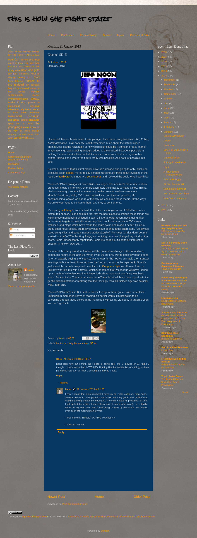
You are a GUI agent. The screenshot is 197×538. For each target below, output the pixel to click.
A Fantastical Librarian (174, 312)
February (169, 127)
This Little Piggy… (173, 179)
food (36, 77)
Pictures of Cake (140, 35)
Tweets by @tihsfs (18, 187)
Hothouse (169, 145)
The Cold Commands (175, 198)
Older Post (142, 497)
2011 (164, 210)
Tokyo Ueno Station (171, 269)
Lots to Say (167, 350)
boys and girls (30, 70)
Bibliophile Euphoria (171, 338)
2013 (164, 75)
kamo (62, 338)
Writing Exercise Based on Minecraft (173, 366)
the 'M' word (24, 123)
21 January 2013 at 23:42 (77, 359)
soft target (67, 210)
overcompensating (18, 98)
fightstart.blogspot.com (34, 516)
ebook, (70, 172)
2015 (164, 66)
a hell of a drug (30, 59)
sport (10, 123)
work (25, 137)
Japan (120, 35)
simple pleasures (30, 119)
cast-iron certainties (18, 73)
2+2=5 (18, 51)
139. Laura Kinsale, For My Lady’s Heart (173, 233)
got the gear (94, 176)
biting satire (14, 70)
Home (51, 35)
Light (166, 167)
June (167, 108)
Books (106, 35)
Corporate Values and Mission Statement (19, 158)
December (170, 79)
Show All (185, 392)
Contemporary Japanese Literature (172, 264)
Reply (59, 375)
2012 (164, 205)
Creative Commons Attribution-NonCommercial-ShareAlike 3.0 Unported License (111, 516)
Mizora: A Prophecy (174, 136)
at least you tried (24, 63)
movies (36, 95)
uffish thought (32, 131)
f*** (29, 77)
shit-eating (13, 119)
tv (95, 343)
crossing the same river (76, 343)
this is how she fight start (59, 18)
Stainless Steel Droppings (169, 334)
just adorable (32, 85)
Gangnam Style (111, 266)
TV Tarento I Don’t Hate (176, 193)
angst (11, 63)
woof (10, 138)
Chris (59, 359)
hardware (63, 176)
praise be (33, 102)
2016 (164, 61)
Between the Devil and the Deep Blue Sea (174, 227)
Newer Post (56, 497)
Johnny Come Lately (175, 162)
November (170, 84)
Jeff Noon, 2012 (57, 62)
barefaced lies (31, 66)
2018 (164, 52)
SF (91, 343)
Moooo (30, 55)
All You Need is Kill (174, 184)
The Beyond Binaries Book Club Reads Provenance (172, 382)
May (166, 112)
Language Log (169, 298)
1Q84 (10, 51)
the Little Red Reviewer (174, 347)
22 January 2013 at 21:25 (90, 389)
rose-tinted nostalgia (23, 116)
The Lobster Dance (172, 376)
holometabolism (15, 81)
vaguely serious (17, 134)
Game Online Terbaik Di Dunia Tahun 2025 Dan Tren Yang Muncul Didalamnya (173, 320)
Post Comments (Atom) (74, 504)
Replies (64, 382)
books (59, 343)
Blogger (105, 530)
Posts (14, 229)
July (166, 103)
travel (26, 127)
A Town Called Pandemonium (173, 173)
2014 (164, 71)
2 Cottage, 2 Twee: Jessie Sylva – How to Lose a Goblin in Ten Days (174, 251)
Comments (17, 235)
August (168, 98)
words (17, 137)
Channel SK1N (172, 157)
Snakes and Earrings (175, 189)
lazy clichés (14, 88)
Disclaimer (67, 35)
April (167, 117)
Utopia (167, 140)
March (168, 122)
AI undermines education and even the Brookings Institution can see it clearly (174, 285)
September (170, 94)
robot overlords (30, 112)
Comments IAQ (16, 172)
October (169, 89)
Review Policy (88, 35)
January (169, 131)
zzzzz (31, 138)
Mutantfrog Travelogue (174, 277)
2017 (164, 56)
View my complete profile (21, 286)
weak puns (33, 134)
